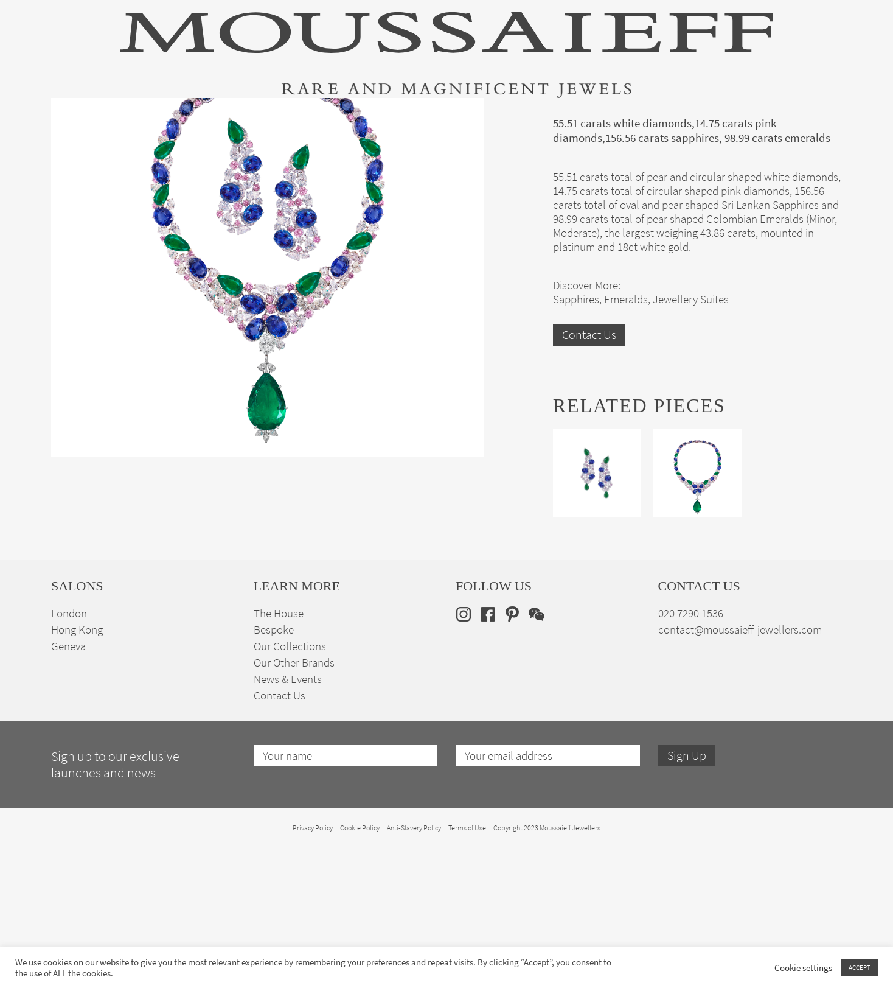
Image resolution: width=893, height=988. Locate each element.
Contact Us (589, 475)
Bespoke (274, 770)
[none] (823, 116)
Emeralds (626, 440)
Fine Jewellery (211, 117)
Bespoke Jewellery (609, 117)
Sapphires (576, 440)
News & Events (288, 820)
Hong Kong (77, 770)
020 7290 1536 (690, 754)
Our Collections (290, 787)
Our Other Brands (294, 803)
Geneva (68, 787)
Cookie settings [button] (803, 967)
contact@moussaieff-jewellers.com (740, 770)
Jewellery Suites (313, 117)
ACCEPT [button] (859, 967)
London (69, 754)
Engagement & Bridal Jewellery (457, 117)
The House (707, 117)
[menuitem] (823, 116)
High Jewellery (113, 117)
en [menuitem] (815, 117)
